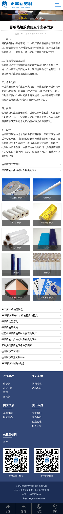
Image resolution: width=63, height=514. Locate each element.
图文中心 (8, 417)
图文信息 (8, 405)
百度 (5, 442)
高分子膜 (8, 388)
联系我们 (36, 417)
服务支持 (36, 426)
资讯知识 (37, 376)
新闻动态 (23, 18)
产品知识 (39, 18)
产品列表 (8, 376)
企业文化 (36, 421)
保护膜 (6, 383)
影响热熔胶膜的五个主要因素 (31, 27)
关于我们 (36, 413)
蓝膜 (5, 392)
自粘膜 (6, 396)
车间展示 (8, 413)
